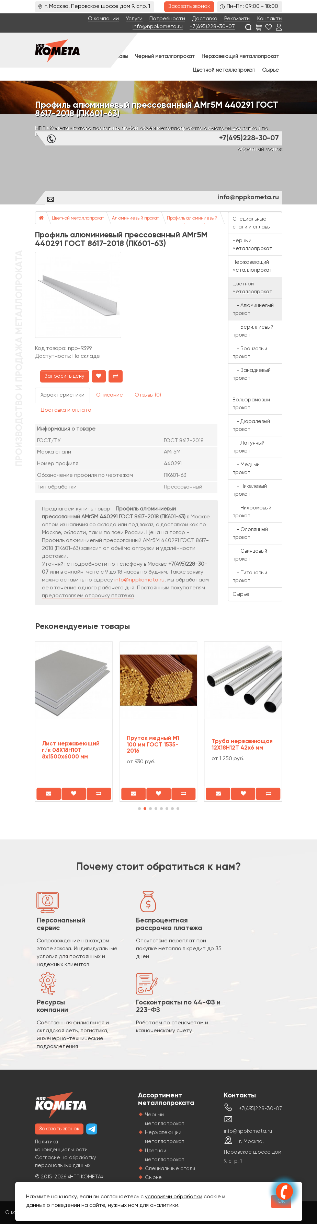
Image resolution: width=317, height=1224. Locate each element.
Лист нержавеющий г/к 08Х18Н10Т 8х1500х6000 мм (71, 750)
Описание (109, 395)
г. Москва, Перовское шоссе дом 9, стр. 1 (252, 1151)
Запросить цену (64, 376)
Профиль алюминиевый (192, 218)
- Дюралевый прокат (251, 425)
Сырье (270, 70)
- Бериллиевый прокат (253, 331)
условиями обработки (173, 1197)
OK (281, 1201)
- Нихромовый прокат (252, 511)
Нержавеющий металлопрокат (240, 56)
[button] (139, 808)
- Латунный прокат (248, 447)
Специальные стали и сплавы (252, 223)
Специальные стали (170, 1168)
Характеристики (62, 395)
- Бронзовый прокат (250, 352)
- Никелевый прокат (250, 490)
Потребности (167, 19)
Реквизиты (237, 19)
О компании (103, 19)
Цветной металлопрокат (224, 70)
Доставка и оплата (66, 410)
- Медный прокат (246, 468)
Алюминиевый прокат (135, 218)
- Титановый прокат (250, 576)
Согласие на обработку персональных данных (65, 1161)
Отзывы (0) (148, 395)
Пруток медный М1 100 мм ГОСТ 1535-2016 (153, 744)
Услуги (134, 19)
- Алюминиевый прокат (253, 309)
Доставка (204, 19)
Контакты (269, 19)
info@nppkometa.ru (158, 27)
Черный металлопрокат (165, 56)
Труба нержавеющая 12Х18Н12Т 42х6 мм (242, 745)
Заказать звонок (189, 6)
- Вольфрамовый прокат (251, 399)
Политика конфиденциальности (61, 1145)
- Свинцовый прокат (250, 555)
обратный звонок (260, 149)
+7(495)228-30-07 (212, 27)
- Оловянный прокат (250, 533)
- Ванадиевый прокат (252, 374)
